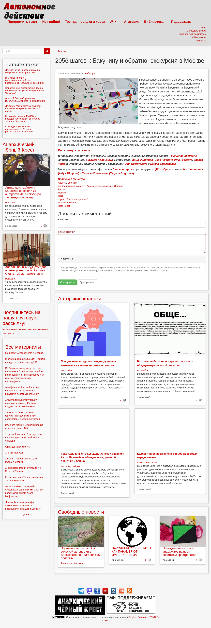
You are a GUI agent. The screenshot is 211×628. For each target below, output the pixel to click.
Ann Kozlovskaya (136, 163)
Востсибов (66, 370)
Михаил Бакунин (67, 202)
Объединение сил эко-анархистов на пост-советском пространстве (179, 552)
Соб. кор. (72, 182)
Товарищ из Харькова (72, 563)
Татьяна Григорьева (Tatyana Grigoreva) (108, 173)
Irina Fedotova (183, 159)
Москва (62, 192)
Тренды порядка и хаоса (85, 21)
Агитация (131, 21)
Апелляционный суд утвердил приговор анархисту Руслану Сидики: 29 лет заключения (25, 270)
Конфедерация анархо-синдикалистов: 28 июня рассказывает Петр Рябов (19, 129)
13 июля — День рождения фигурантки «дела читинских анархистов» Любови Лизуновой (22, 415)
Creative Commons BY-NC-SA (144, 617)
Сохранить (67, 282)
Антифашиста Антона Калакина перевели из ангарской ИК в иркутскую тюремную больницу (23, 192)
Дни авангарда (122, 169)
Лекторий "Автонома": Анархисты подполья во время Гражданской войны (23, 108)
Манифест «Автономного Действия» (24, 353)
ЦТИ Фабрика (162, 169)
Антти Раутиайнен (70, 466)
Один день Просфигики (17, 446)
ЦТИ (60, 196)
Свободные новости (81, 512)
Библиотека (155, 21)
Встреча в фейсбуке (72, 179)
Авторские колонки (79, 298)
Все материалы (23, 347)
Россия (62, 189)
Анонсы (62, 51)
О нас (105, 620)
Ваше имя (63, 219)
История (118, 186)
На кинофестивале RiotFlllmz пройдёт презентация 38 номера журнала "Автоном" (22, 119)
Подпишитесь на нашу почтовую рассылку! (21, 318)
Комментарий (66, 231)
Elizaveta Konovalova (99, 159)
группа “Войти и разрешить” (73, 199)
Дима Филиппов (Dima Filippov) (152, 159)
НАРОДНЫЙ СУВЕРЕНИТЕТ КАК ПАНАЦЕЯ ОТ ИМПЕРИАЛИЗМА (131, 552)
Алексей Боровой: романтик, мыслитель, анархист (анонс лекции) (25, 99)
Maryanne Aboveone (184, 156)
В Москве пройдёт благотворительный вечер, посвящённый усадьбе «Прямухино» (25, 80)
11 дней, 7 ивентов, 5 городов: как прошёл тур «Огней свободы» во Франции (23, 437)
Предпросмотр (87, 282)
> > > (26, 514)
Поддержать (181, 21)
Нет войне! (51, 21)
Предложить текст (22, 21)
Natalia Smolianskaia (163, 163)
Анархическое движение (100, 186)
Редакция (90, 73)
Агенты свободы (14, 452)
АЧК (114, 21)
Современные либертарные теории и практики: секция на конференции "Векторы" (24, 90)
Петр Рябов (64, 206)
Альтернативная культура (71, 186)
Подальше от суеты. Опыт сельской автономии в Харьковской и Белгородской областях (81, 553)
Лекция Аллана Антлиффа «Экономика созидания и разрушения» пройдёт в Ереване (23, 505)
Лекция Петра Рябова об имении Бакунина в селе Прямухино (22, 71)
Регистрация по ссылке (74, 150)
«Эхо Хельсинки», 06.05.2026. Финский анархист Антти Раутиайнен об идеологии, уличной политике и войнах (92, 457)
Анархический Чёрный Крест (18, 147)
